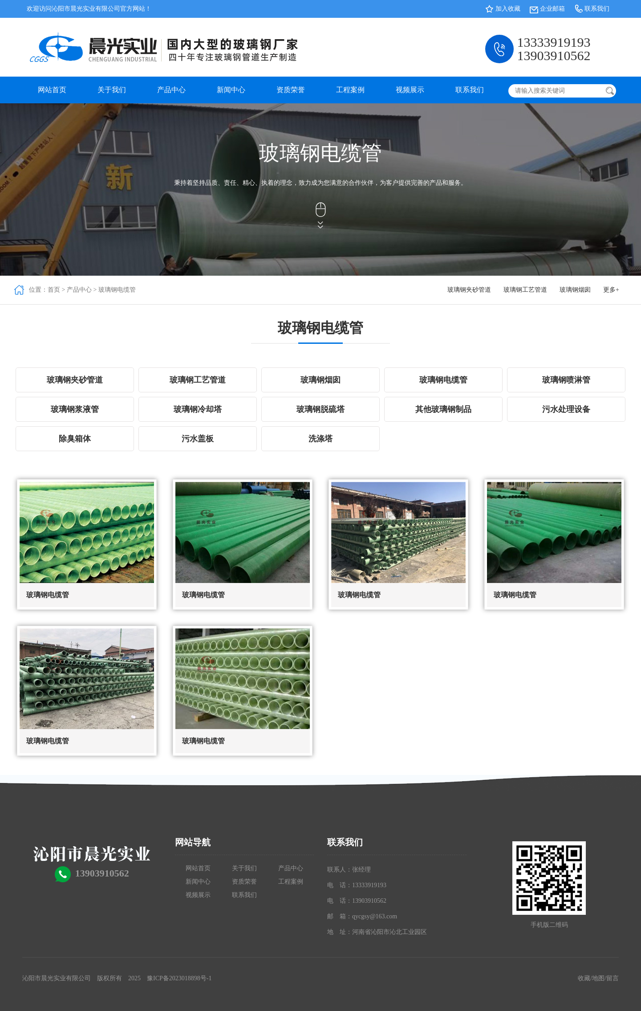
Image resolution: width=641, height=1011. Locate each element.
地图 (598, 978)
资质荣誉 (290, 90)
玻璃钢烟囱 (575, 289)
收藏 (584, 978)
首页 (54, 289)
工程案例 (350, 90)
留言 (612, 978)
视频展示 (410, 90)
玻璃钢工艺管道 (525, 289)
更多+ (611, 289)
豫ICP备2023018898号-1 (179, 978)
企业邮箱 (552, 8)
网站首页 (52, 90)
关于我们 (111, 90)
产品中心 (171, 90)
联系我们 (596, 8)
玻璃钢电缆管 (117, 289)
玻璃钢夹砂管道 (469, 289)
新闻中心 (231, 90)
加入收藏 (507, 8)
